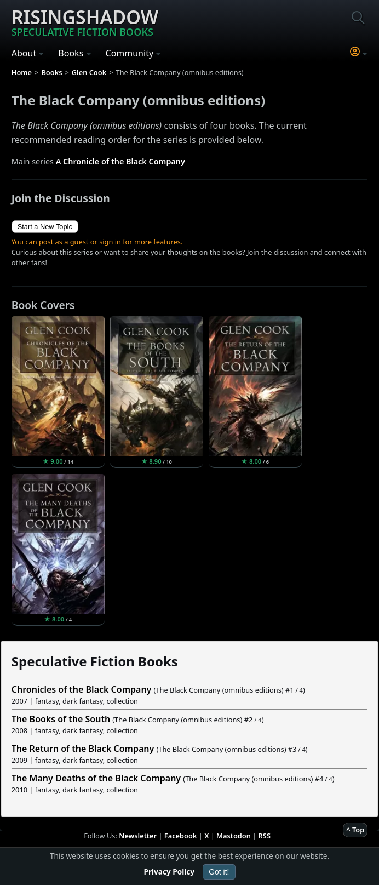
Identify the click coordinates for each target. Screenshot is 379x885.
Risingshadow (85, 21)
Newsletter (138, 836)
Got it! (219, 871)
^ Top (355, 830)
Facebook (180, 836)
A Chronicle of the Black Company (120, 161)
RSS (265, 836)
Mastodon (233, 836)
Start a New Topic (45, 226)
